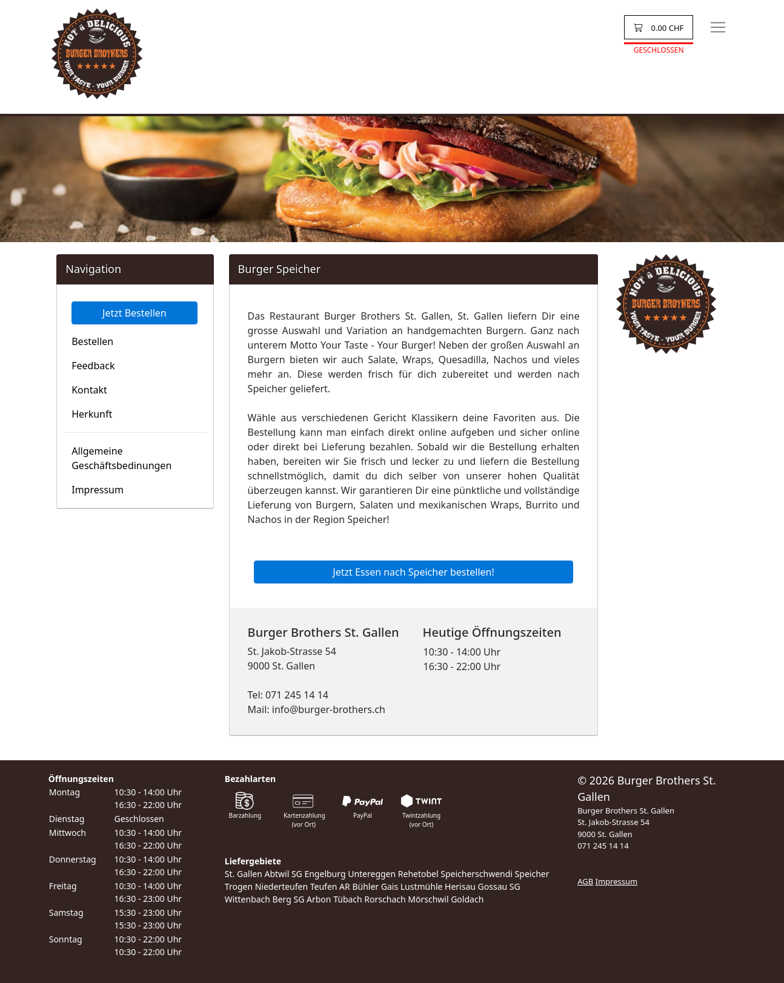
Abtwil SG (283, 873)
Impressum (97, 489)
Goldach (467, 899)
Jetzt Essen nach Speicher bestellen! (413, 572)
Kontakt (89, 389)
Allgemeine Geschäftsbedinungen (121, 458)
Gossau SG (499, 886)
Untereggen (372, 873)
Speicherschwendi (476, 873)
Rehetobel (418, 873)
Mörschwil (428, 899)
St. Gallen (243, 873)
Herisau (460, 886)
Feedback (93, 365)
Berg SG (289, 899)
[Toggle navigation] (718, 27)
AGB (585, 881)
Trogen (239, 886)
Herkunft (91, 414)
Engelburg (324, 873)
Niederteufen (281, 886)
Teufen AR (330, 886)
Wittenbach (247, 899)
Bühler (365, 886)
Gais (389, 886)
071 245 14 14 (603, 845)
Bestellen (92, 341)
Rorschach (384, 899)
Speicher (532, 873)
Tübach (347, 899)
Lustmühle (421, 886)
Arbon (319, 899)
